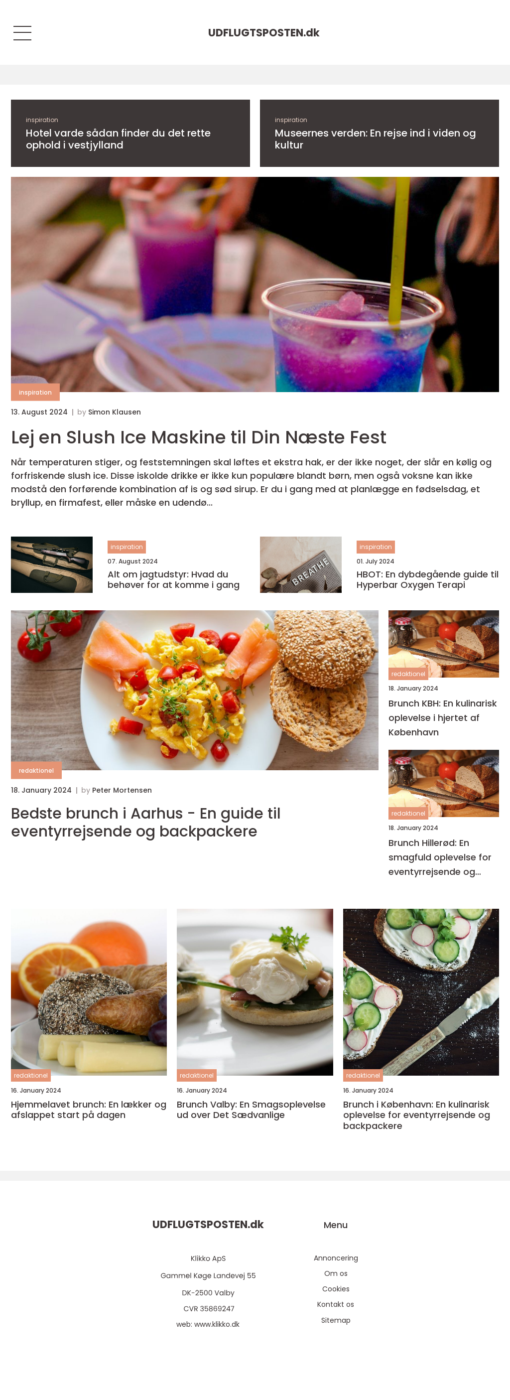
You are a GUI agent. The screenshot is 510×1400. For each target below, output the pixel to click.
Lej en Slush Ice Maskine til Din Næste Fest (198, 437)
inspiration (42, 120)
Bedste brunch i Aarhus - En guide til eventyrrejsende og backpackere (146, 822)
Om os (336, 1273)
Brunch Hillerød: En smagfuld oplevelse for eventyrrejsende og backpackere (440, 858)
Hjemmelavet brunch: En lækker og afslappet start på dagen (88, 1109)
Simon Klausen (114, 412)
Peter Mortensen (122, 790)
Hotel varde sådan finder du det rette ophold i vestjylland (118, 139)
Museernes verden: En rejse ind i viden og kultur (375, 139)
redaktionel (36, 770)
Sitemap (336, 1320)
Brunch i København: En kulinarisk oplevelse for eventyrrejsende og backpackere (416, 1115)
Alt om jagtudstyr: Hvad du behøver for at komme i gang (174, 579)
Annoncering (336, 1258)
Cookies (336, 1289)
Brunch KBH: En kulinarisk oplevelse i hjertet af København (442, 717)
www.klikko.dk (217, 1324)
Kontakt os (335, 1304)
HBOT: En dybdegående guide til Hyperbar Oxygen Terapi (428, 579)
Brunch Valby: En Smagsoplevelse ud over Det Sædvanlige (251, 1109)
